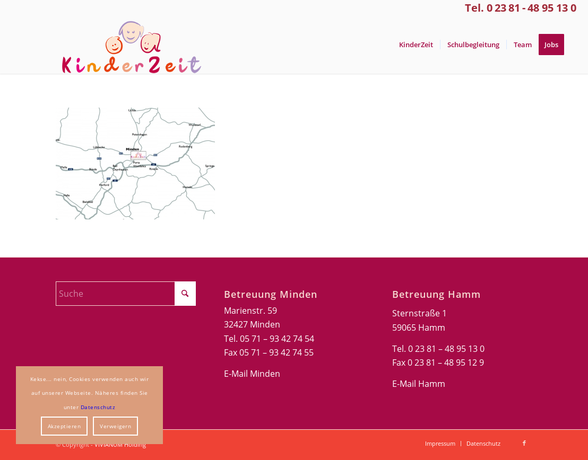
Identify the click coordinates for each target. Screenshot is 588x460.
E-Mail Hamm (418, 384)
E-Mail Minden (252, 373)
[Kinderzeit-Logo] (126, 45)
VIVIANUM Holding (120, 444)
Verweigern (115, 426)
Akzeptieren (64, 426)
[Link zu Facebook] (524, 443)
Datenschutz (98, 407)
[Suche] (125, 293)
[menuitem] (416, 45)
